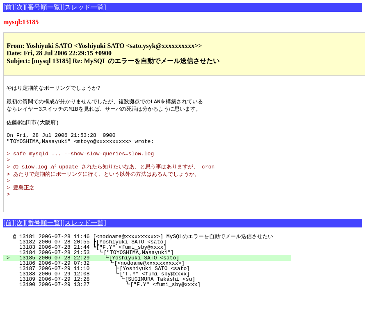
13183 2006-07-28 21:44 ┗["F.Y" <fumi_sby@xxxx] (152, 263)
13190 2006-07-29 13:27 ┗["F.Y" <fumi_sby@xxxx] (149, 300)
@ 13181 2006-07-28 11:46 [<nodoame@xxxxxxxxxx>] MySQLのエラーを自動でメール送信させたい (144, 253)
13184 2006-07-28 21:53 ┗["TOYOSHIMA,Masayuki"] (151, 269)
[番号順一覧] (43, 7)
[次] (19, 7)
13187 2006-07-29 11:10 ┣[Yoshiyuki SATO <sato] (150, 285)
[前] (8, 7)
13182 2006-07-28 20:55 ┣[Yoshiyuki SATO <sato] (152, 258)
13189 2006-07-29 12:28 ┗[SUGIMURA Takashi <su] (149, 295)
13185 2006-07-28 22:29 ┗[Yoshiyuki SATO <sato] (151, 274)
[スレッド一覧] (84, 7)
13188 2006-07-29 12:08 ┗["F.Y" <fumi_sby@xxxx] (150, 290)
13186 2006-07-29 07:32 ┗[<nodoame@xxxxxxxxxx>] (150, 279)
